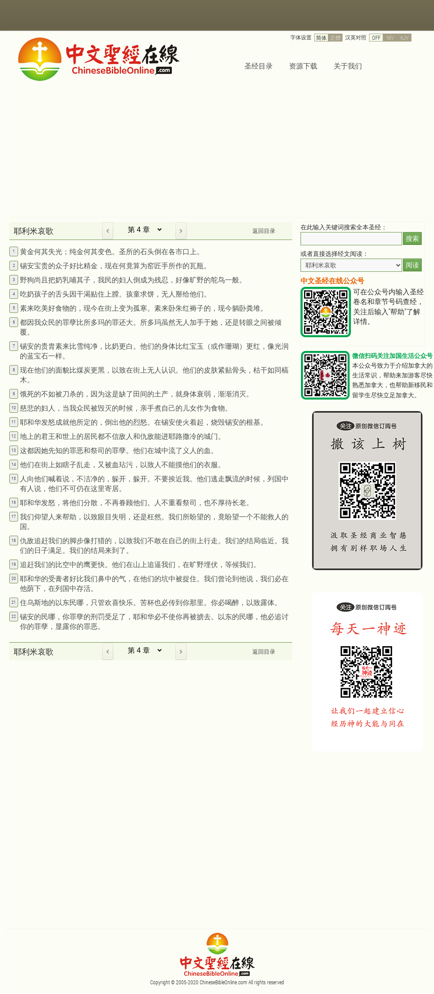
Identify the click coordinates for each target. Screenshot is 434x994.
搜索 (412, 238)
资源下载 (303, 65)
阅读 (412, 265)
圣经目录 (258, 65)
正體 (335, 37)
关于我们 (348, 65)
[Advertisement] (217, 151)
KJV (404, 37)
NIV (390, 37)
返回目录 (263, 231)
